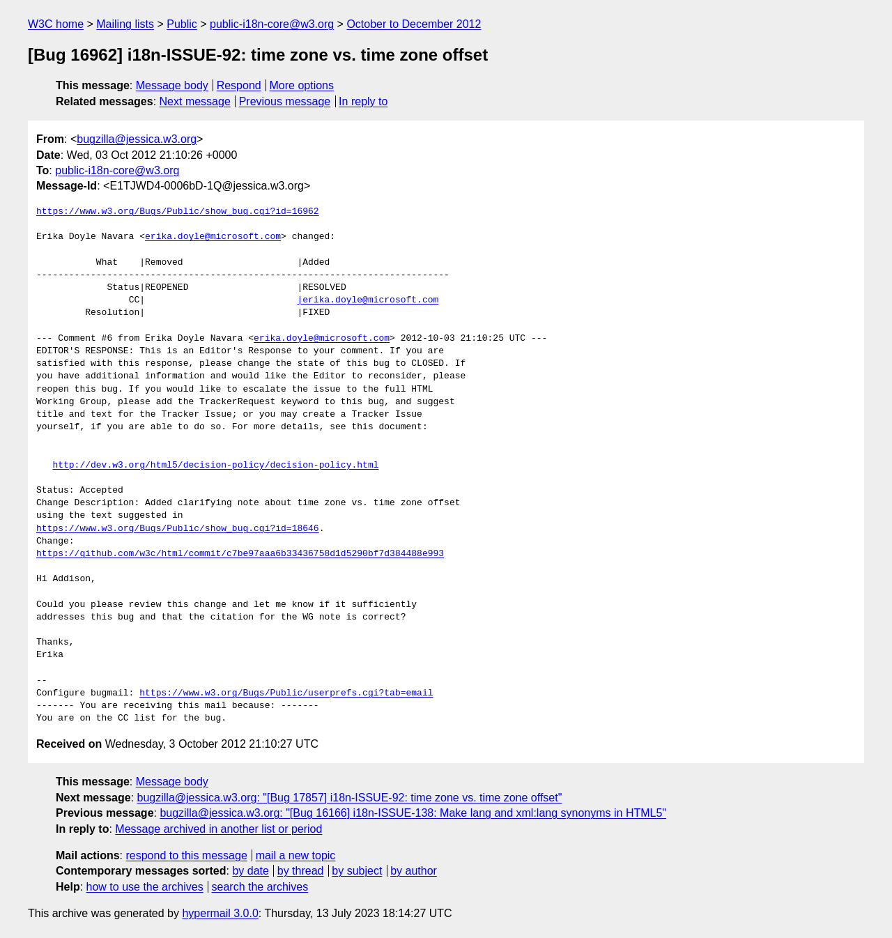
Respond (239, 85)
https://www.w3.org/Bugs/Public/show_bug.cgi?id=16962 (177, 212)
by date (250, 871)
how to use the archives (144, 887)
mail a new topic (296, 855)
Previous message (285, 101)
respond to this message (186, 855)
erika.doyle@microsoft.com (213, 237)
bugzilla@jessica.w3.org (137, 139)
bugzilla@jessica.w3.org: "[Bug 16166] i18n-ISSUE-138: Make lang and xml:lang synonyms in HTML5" (413, 813)
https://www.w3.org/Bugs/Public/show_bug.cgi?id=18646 (177, 529)
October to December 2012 (413, 24)
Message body (172, 85)
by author (413, 871)
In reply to (363, 101)
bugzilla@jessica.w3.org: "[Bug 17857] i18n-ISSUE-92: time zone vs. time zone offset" (349, 798)
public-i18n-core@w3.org (272, 24)
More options (302, 85)
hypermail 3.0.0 (220, 913)
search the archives (260, 887)
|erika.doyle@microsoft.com (367, 300)
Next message (195, 101)
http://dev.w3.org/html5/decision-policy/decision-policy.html (215, 465)
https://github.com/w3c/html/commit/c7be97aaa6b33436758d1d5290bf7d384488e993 (240, 554)
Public (182, 24)
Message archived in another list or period (218, 829)
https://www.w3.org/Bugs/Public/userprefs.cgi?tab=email (286, 693)
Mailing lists (125, 24)
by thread (300, 871)
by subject (357, 871)
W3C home (56, 24)
